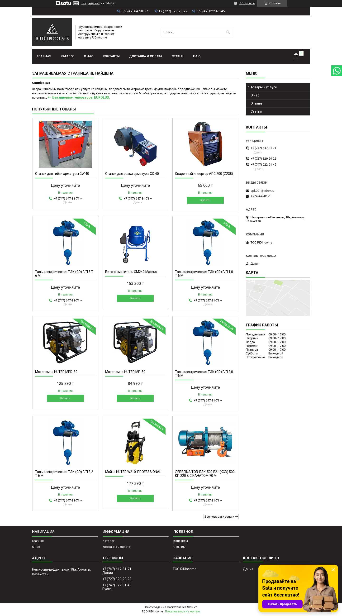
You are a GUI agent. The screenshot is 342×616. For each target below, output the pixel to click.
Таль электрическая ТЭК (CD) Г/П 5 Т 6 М (64, 273)
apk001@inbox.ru (263, 190)
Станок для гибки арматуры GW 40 (62, 174)
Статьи (178, 56)
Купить (205, 200)
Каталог (67, 56)
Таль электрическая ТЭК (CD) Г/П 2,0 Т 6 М (204, 373)
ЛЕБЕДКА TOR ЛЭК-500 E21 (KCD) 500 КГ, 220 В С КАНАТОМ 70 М (205, 474)
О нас (88, 56)
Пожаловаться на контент (182, 611)
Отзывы (257, 103)
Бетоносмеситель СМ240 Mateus (131, 272)
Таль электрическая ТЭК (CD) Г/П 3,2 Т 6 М (64, 474)
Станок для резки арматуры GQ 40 (132, 174)
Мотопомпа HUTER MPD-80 (56, 372)
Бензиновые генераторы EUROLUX (80, 97)
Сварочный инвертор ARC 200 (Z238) (204, 174)
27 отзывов (247, 3)
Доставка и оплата (145, 56)
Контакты (111, 56)
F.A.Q (196, 56)
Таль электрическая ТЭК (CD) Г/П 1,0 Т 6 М (204, 273)
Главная (44, 56)
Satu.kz (192, 607)
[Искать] (228, 32)
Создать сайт (90, 3)
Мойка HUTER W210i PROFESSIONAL (133, 472)
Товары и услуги (264, 87)
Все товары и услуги (219, 516)
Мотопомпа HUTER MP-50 (125, 372)
